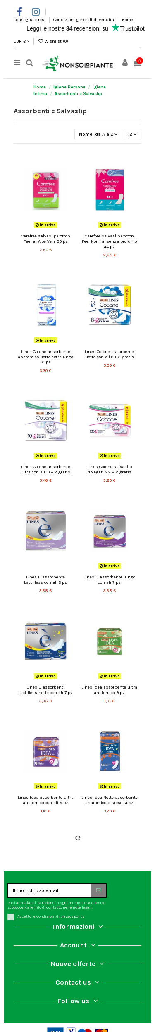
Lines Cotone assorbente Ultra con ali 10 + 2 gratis (45, 469)
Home (127, 19)
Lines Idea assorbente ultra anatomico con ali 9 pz (46, 800)
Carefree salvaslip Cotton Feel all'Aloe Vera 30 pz (45, 238)
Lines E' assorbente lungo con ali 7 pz (109, 579)
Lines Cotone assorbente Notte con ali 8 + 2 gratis (109, 354)
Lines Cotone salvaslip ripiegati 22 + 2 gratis (109, 469)
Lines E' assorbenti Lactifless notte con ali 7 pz (45, 689)
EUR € (22, 41)
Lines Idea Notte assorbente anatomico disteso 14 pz (109, 800)
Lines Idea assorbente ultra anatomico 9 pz (109, 689)
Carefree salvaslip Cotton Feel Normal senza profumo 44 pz (109, 241)
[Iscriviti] (98, 890)
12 (132, 134)
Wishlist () (53, 41)
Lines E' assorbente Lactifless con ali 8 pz (45, 579)
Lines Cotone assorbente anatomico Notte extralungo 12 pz (45, 357)
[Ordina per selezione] (98, 134)
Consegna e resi (30, 19)
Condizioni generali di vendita (84, 19)
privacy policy (72, 916)
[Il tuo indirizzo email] (49, 890)
